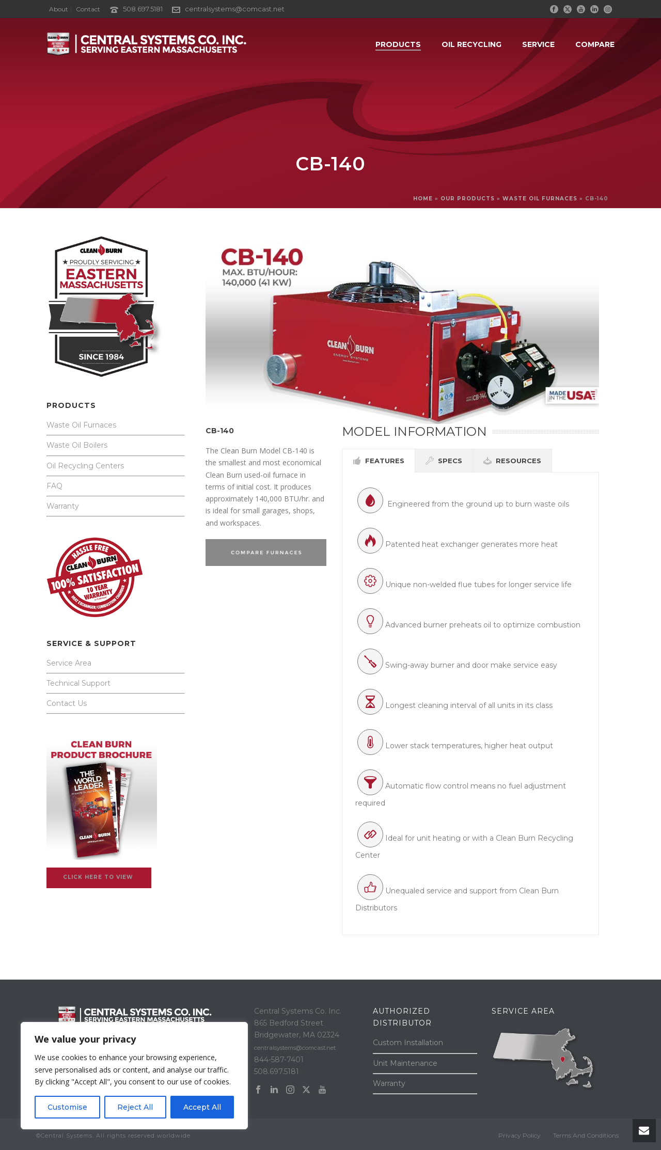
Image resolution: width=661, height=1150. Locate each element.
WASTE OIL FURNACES (539, 198)
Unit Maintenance (405, 1063)
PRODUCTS (398, 44)
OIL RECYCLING (471, 44)
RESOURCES (512, 460)
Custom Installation (408, 1042)
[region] (134, 1075)
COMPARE (595, 44)
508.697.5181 (143, 9)
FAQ (54, 486)
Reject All (135, 1107)
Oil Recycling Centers (85, 465)
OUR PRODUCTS (467, 198)
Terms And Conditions (586, 1135)
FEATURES (378, 460)
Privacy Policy (519, 1135)
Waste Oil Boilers (76, 445)
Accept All (202, 1107)
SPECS (444, 460)
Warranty (62, 506)
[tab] (378, 460)
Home (423, 198)
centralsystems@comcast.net (235, 9)
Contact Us (66, 703)
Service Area (68, 663)
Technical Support (78, 683)
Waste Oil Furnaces (81, 425)
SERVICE (538, 44)
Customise (67, 1107)
